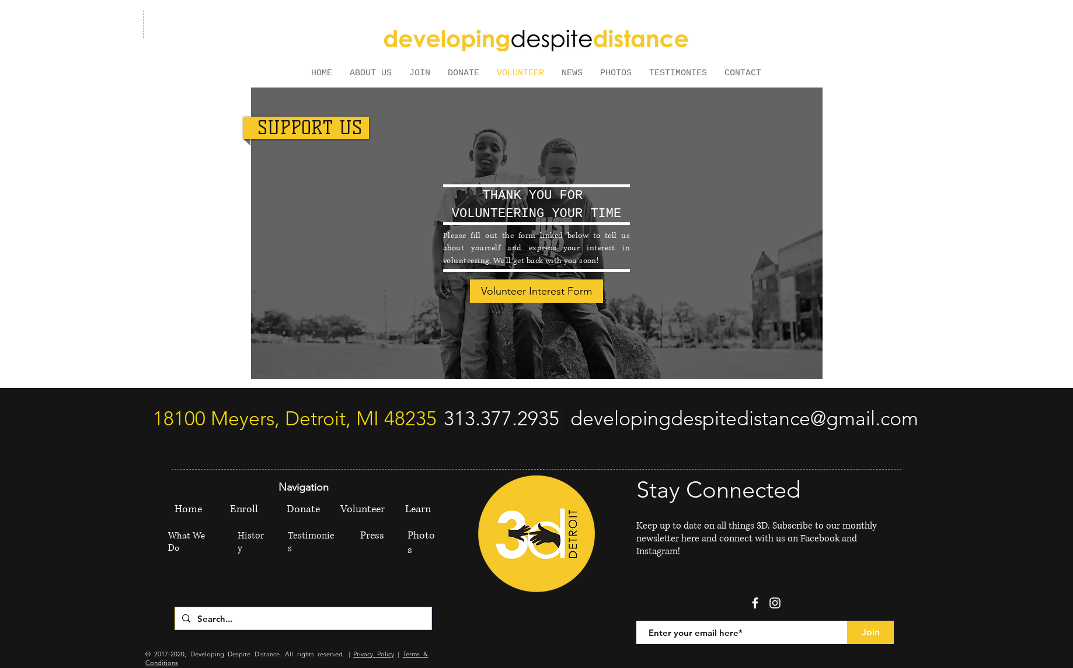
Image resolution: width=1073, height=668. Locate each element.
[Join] (870, 632)
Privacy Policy (373, 654)
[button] (370, 71)
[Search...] (302, 618)
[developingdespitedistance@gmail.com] (744, 418)
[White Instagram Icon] (775, 603)
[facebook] (755, 603)
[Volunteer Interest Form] (536, 291)
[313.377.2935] (501, 418)
